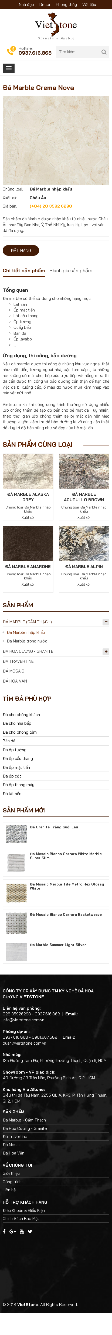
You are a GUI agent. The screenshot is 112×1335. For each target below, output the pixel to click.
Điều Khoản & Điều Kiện (24, 1232)
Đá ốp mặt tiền (16, 789)
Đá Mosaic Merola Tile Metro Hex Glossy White (67, 908)
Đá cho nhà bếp (17, 745)
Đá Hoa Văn (15, 702)
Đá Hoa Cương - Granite (28, 673)
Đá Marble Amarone (28, 588)
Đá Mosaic (13, 693)
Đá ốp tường (14, 771)
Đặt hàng (21, 272)
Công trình (12, 1203)
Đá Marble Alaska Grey (28, 519)
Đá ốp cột (12, 798)
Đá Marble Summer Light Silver (58, 966)
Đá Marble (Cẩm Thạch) (27, 643)
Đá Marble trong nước (27, 662)
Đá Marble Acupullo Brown (84, 519)
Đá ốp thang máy (18, 806)
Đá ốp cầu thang (18, 780)
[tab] (24, 293)
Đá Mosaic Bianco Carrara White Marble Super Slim (66, 877)
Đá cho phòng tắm (20, 754)
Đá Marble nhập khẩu (26, 654)
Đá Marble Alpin (84, 588)
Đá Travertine (18, 683)
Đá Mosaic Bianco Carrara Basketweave (66, 936)
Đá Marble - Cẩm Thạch (24, 1141)
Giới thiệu (11, 1195)
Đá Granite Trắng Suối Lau (54, 849)
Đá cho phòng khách (21, 736)
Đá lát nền (12, 815)
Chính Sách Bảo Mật (21, 1240)
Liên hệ (9, 1211)
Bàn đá (9, 762)
